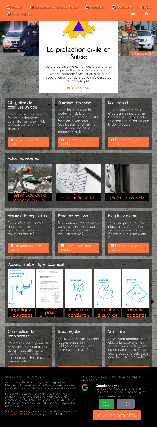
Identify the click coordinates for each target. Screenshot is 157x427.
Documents (121, 7)
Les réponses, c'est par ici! (26, 141)
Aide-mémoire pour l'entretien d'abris (50, 312)
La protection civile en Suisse (53, 7)
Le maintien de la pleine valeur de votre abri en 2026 (127, 197)
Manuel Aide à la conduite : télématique (79, 312)
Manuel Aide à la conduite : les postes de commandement (141, 312)
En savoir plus (78, 88)
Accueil (13, 7)
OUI (106, 404)
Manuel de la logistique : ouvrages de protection (21, 312)
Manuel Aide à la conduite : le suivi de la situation (107, 312)
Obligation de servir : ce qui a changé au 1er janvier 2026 (29, 198)
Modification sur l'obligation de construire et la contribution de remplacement (78, 197)
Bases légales (18, 14)
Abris (145, 7)
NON (126, 404)
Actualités (94, 7)
